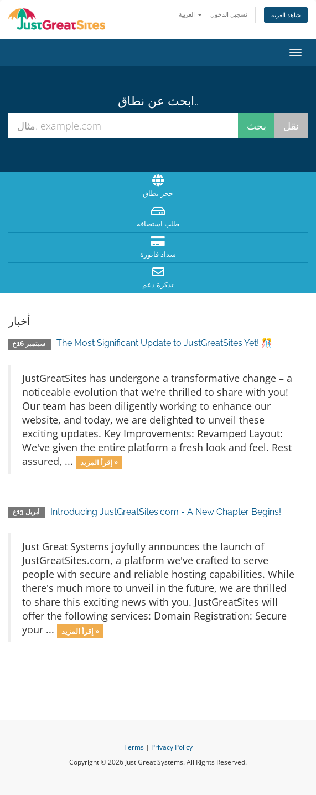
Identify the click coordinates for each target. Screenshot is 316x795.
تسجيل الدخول (228, 14)
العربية (190, 14)
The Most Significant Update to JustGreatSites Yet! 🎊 (164, 343)
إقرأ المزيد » (99, 462)
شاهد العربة (286, 15)
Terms (134, 747)
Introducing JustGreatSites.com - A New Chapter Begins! (165, 512)
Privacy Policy (172, 747)
